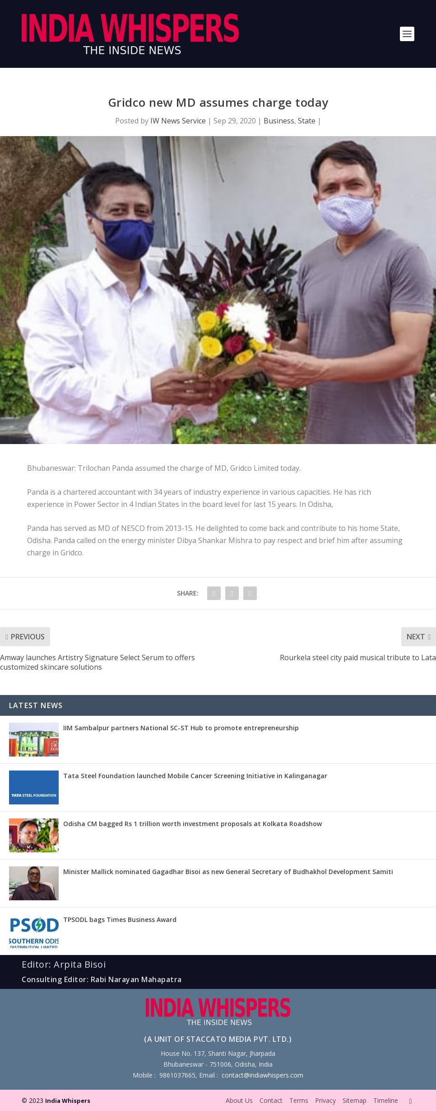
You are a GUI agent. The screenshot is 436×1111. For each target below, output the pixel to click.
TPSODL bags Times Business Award (119, 919)
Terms (298, 1100)
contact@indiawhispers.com (262, 1075)
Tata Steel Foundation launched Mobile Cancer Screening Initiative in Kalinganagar (195, 775)
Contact (271, 1100)
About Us (239, 1100)
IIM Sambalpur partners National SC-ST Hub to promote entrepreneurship (181, 727)
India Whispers (67, 1101)
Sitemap (354, 1100)
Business (279, 121)
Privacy (325, 1100)
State (306, 121)
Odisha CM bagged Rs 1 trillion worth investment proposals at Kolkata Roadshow (192, 823)
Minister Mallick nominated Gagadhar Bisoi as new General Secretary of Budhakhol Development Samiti (228, 871)
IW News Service (178, 121)
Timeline (385, 1100)
